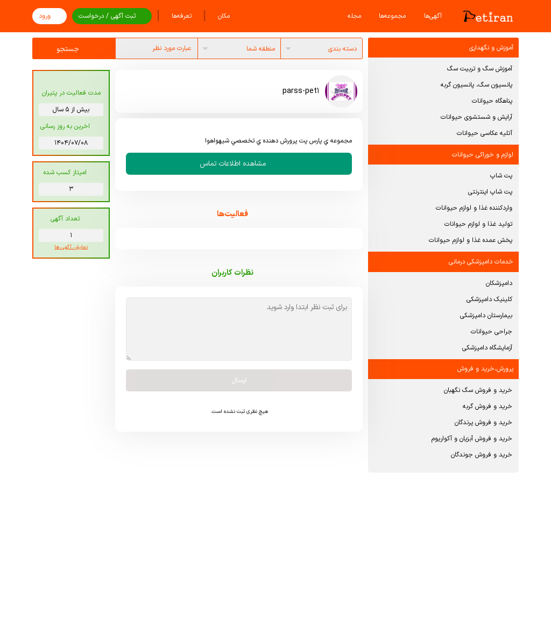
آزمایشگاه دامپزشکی (487, 348)
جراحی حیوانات (491, 332)
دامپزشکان (499, 283)
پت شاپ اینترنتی (490, 192)
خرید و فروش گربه (487, 406)
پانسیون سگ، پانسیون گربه (476, 85)
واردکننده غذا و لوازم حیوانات (474, 208)
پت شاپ (501, 176)
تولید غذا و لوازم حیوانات (478, 224)
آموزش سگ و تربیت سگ (479, 69)
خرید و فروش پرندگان (483, 422)
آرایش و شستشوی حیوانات (476, 117)
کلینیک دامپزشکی (489, 299)
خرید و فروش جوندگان (481, 455)
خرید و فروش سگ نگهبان (478, 390)
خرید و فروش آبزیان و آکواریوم (472, 439)
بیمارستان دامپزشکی (486, 315)
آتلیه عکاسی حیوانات (484, 133)
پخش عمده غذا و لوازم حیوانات (470, 240)
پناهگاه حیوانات (492, 101)
